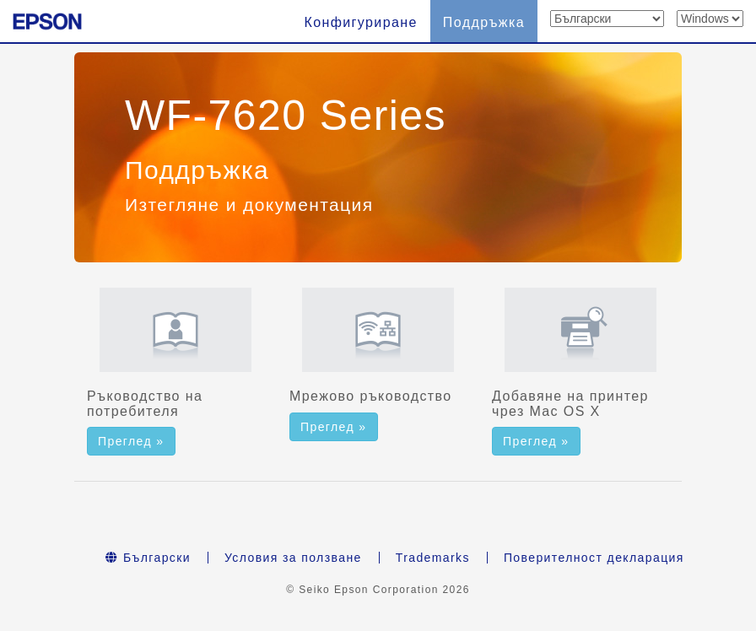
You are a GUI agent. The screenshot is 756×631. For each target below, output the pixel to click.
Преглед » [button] (131, 441)
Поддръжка (484, 22)
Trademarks (433, 557)
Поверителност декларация (594, 557)
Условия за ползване (293, 557)
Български (148, 557)
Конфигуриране (360, 22)
